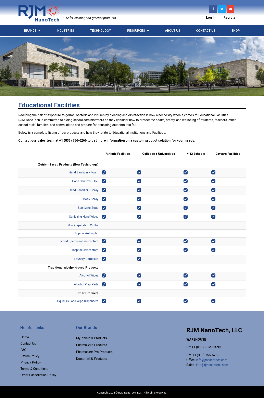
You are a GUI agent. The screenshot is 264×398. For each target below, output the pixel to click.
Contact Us (205, 30)
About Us (172, 30)
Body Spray (90, 199)
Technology (100, 30)
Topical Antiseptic (86, 233)
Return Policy (30, 356)
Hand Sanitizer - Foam (83, 172)
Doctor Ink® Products (91, 359)
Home (25, 337)
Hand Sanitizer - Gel (85, 181)
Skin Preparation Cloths (82, 225)
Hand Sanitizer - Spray (83, 190)
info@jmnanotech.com (211, 360)
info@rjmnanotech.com (212, 365)
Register (230, 17)
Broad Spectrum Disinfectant (79, 241)
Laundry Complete (86, 259)
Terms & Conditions (34, 369)
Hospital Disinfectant (84, 250)
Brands (32, 30)
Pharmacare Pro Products (94, 352)
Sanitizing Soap (88, 208)
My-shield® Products (91, 338)
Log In (210, 17)
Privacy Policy (31, 362)
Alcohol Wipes (88, 275)
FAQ (23, 350)
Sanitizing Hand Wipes (83, 216)
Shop (235, 30)
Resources (138, 30)
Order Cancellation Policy (38, 375)
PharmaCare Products (91, 345)
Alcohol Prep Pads (86, 284)
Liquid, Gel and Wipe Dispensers (77, 301)
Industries (65, 30)
